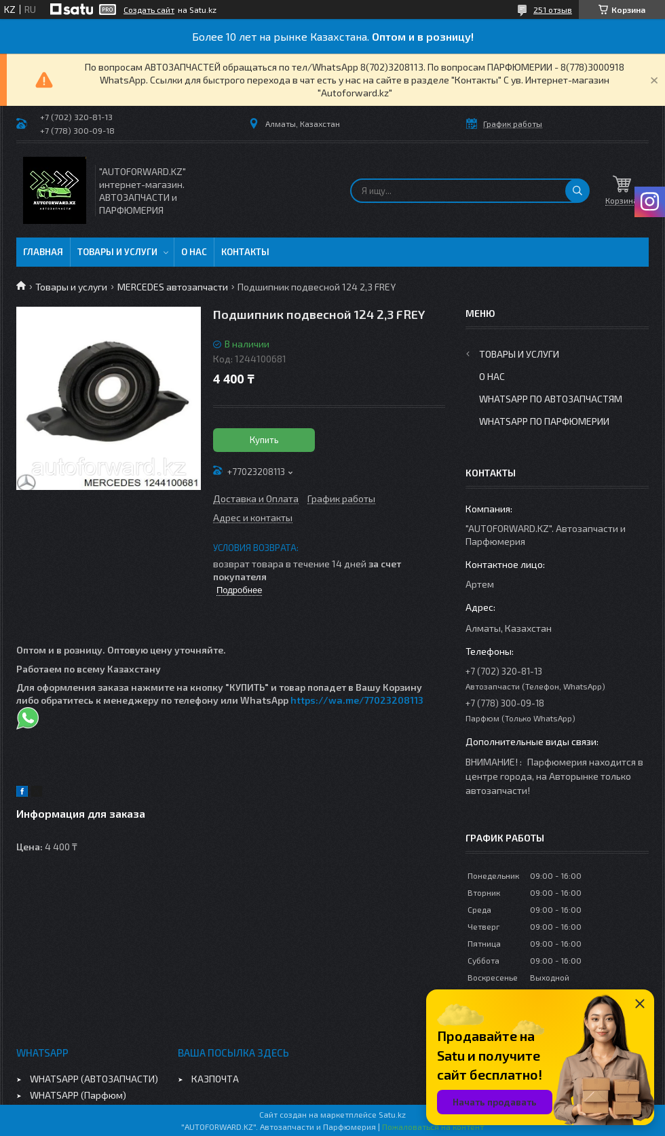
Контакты (245, 251)
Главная (43, 251)
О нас (194, 251)
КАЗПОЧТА (215, 1078)
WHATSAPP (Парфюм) (78, 1095)
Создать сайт (149, 9)
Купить (264, 439)
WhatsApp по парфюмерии (544, 421)
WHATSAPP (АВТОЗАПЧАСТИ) (94, 1078)
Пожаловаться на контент (433, 1126)
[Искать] (577, 190)
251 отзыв (552, 9)
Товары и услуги (117, 251)
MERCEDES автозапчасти (172, 286)
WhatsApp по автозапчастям (550, 398)
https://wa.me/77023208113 (356, 700)
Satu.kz (392, 1114)
